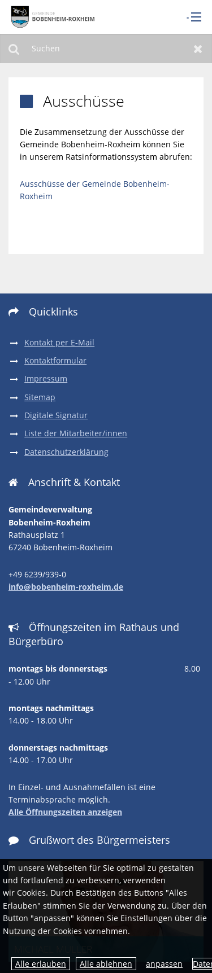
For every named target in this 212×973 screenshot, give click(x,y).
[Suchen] (106, 48)
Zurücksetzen (198, 48)
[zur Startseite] (51, 16)
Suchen (14, 48)
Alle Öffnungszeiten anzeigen (65, 812)
